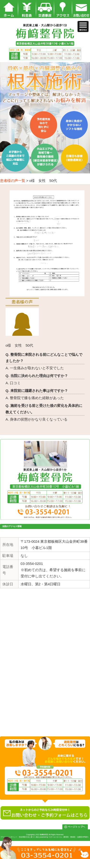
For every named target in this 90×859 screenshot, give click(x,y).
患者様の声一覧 (12, 180)
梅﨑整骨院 (44, 834)
